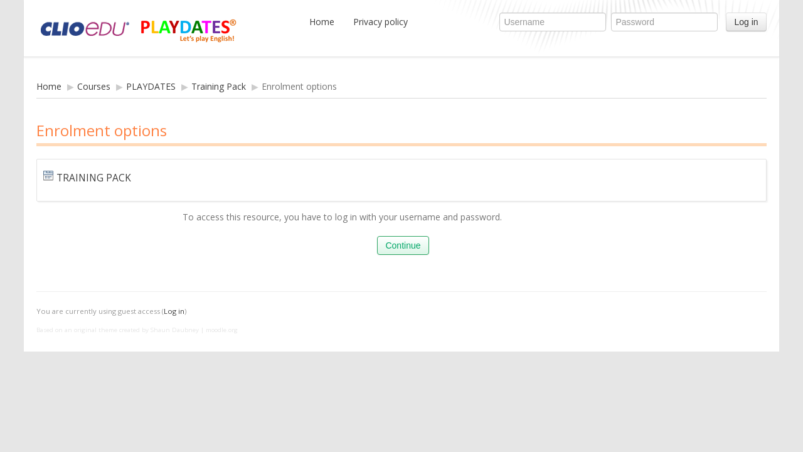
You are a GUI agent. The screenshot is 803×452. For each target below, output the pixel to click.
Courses (93, 86)
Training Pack (218, 86)
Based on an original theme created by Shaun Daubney (117, 330)
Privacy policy (380, 22)
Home (321, 22)
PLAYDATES (151, 86)
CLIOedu (165, 28)
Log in (746, 22)
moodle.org (222, 330)
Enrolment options (299, 86)
